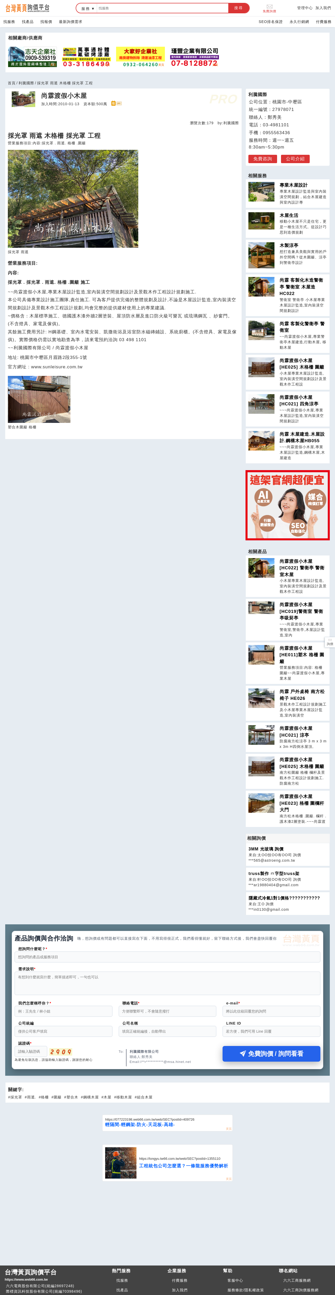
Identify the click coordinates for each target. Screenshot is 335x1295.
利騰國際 (26, 83)
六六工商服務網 (297, 1283)
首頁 (12, 83)
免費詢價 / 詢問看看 (271, 1056)
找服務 (9, 22)
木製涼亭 (289, 245)
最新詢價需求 (70, 22)
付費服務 (324, 22)
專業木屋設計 (294, 185)
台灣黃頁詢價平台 (56, 1278)
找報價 (46, 22)
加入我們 (323, 8)
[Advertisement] (167, 1225)
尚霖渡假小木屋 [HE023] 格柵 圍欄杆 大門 (302, 803)
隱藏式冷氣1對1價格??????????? (284, 898)
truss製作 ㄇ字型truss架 (274, 873)
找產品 (28, 22)
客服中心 (235, 1283)
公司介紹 (295, 158)
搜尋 (238, 8)
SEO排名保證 (271, 22)
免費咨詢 (262, 158)
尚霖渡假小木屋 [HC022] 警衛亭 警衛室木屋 (302, 568)
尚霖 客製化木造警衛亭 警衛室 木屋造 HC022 (302, 287)
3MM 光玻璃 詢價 (266, 849)
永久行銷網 (299, 22)
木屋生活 (289, 215)
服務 (85, 9)
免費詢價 (269, 8)
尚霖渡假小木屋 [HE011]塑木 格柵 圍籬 (302, 655)
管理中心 (305, 8)
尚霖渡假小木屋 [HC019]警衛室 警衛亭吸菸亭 (301, 611)
